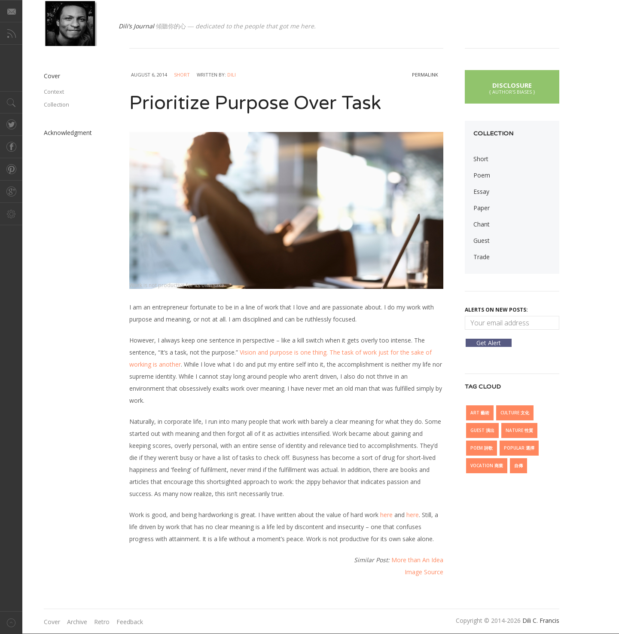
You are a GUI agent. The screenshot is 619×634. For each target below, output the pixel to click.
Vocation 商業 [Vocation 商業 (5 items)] (486, 465)
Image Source (424, 572)
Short (182, 74)
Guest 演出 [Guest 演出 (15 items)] (482, 430)
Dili (231, 74)
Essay (481, 191)
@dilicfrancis (70, 23)
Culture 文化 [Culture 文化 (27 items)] (514, 413)
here (386, 515)
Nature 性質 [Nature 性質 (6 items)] (519, 430)
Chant (481, 224)
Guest (481, 240)
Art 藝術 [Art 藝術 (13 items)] (479, 413)
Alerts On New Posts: (496, 309)
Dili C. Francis (540, 620)
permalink (425, 74)
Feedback (129, 622)
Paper (481, 208)
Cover (52, 76)
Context (54, 91)
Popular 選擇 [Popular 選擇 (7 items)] (519, 448)
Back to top (11, 622)
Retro (102, 622)
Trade (481, 257)
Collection (56, 104)
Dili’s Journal (136, 26)
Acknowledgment (68, 133)
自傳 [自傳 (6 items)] (518, 465)
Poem (481, 175)
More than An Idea (417, 560)
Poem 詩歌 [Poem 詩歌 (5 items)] (481, 448)
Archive (77, 622)
